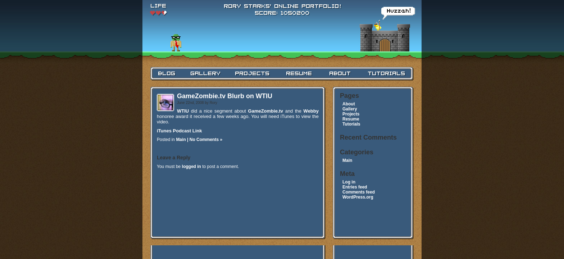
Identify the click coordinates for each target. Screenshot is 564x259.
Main (181, 139)
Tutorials (351, 124)
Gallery (349, 109)
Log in (348, 182)
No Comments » (206, 139)
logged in (191, 166)
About (348, 103)
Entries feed (354, 187)
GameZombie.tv (265, 111)
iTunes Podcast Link (179, 130)
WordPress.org (357, 197)
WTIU (183, 111)
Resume (350, 119)
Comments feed (358, 192)
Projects (350, 114)
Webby (311, 111)
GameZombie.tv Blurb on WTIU (224, 96)
